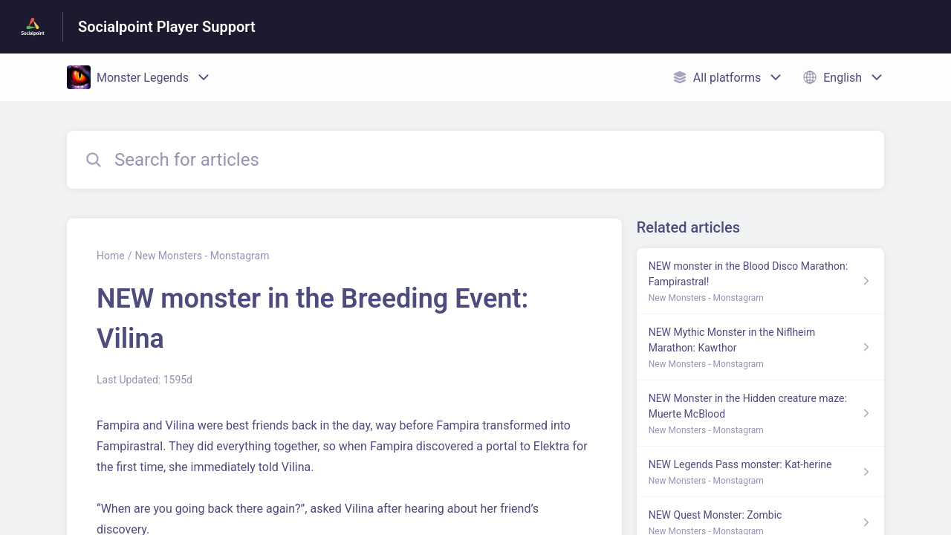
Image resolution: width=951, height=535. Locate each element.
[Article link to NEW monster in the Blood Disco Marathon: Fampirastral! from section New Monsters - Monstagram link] (760, 281)
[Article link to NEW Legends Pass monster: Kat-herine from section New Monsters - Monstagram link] (760, 472)
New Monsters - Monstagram (201, 256)
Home (111, 256)
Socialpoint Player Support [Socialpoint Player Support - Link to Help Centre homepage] (167, 27)
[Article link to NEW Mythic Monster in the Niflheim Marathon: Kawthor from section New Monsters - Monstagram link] (760, 347)
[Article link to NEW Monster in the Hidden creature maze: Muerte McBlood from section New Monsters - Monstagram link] (760, 413)
